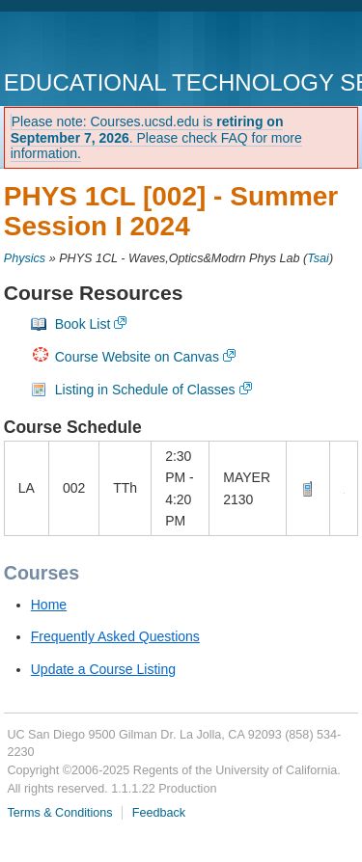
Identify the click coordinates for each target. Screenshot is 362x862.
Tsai (318, 258)
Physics (24, 258)
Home (49, 604)
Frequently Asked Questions (115, 636)
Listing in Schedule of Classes (145, 389)
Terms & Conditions (59, 813)
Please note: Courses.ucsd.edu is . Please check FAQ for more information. (156, 138)
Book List (83, 324)
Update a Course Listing (103, 669)
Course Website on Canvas (137, 356)
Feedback (158, 813)
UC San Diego (114, 43)
